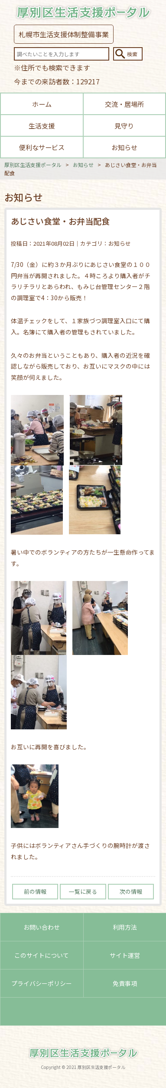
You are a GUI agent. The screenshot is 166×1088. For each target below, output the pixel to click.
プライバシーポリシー (41, 983)
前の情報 (35, 891)
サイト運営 (125, 955)
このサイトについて (41, 955)
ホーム (42, 104)
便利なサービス (42, 147)
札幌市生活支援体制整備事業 (64, 34)
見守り (124, 125)
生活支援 (42, 125)
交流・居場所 (124, 104)
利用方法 (125, 927)
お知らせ (124, 147)
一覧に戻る (83, 891)
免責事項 (125, 983)
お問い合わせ (41, 927)
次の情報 (131, 891)
